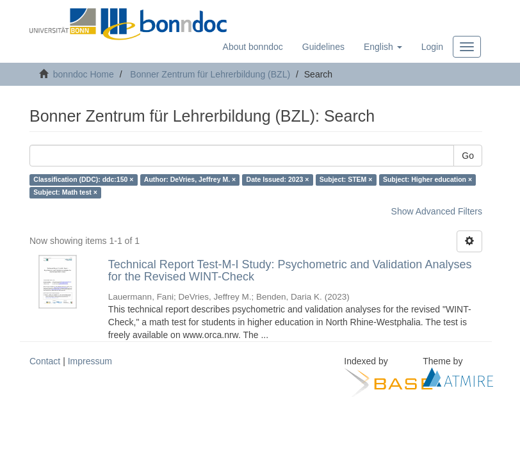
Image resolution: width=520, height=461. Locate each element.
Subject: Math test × (65, 193)
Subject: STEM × (346, 180)
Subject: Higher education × (427, 180)
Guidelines (323, 47)
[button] (383, 47)
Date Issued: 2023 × (278, 180)
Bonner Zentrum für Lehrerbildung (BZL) (210, 74)
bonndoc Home (83, 74)
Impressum (90, 361)
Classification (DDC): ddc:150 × (83, 180)
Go (468, 155)
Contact (44, 361)
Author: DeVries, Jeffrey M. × (190, 180)
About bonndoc (253, 47)
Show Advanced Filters (436, 211)
